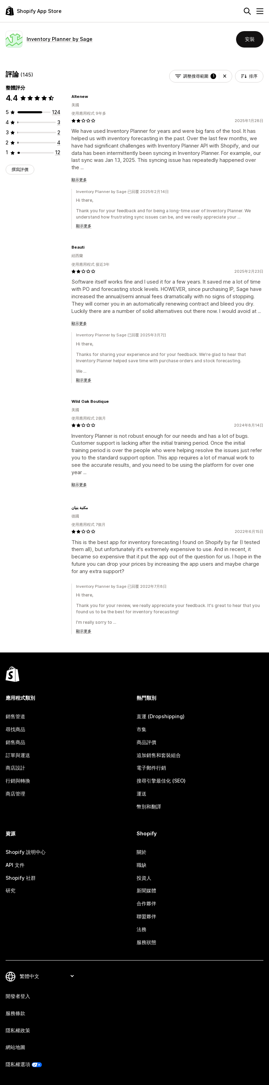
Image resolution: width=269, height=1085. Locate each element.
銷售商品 (15, 742)
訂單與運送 (18, 755)
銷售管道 (15, 716)
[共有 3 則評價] (58, 122)
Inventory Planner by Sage (59, 39)
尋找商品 (15, 729)
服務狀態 (146, 942)
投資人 (144, 878)
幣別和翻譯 (149, 806)
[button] (224, 76)
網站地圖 (15, 1047)
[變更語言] (46, 976)
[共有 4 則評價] (58, 142)
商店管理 (15, 794)
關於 (141, 852)
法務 (141, 929)
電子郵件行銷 (151, 768)
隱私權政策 (18, 1030)
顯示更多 (79, 179)
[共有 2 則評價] (58, 132)
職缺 (141, 865)
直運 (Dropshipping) (161, 716)
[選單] (259, 11)
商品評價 (146, 742)
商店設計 (15, 768)
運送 (141, 794)
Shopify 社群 (21, 878)
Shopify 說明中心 (26, 852)
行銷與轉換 (18, 781)
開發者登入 (18, 996)
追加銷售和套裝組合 (159, 755)
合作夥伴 (146, 903)
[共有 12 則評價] (57, 152)
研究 (10, 890)
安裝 (250, 39)
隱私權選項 (18, 1064)
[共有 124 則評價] (56, 112)
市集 (141, 729)
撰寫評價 (20, 169)
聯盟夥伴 (146, 916)
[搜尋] (247, 11)
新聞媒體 (146, 890)
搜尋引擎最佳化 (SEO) (161, 781)
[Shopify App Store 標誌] (34, 11)
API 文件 (15, 865)
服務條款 (15, 1013)
